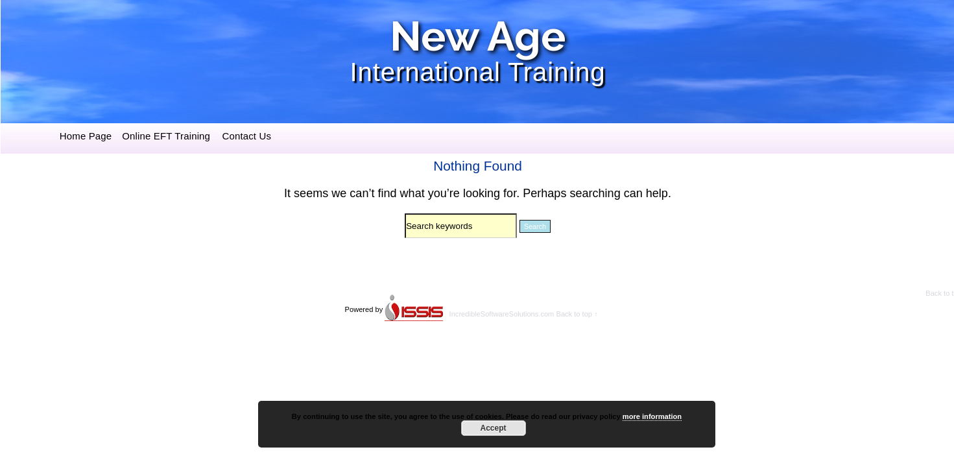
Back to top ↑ (576, 314)
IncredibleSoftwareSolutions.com (502, 314)
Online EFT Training (166, 135)
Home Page (86, 135)
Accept (493, 428)
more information (652, 416)
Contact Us (246, 135)
